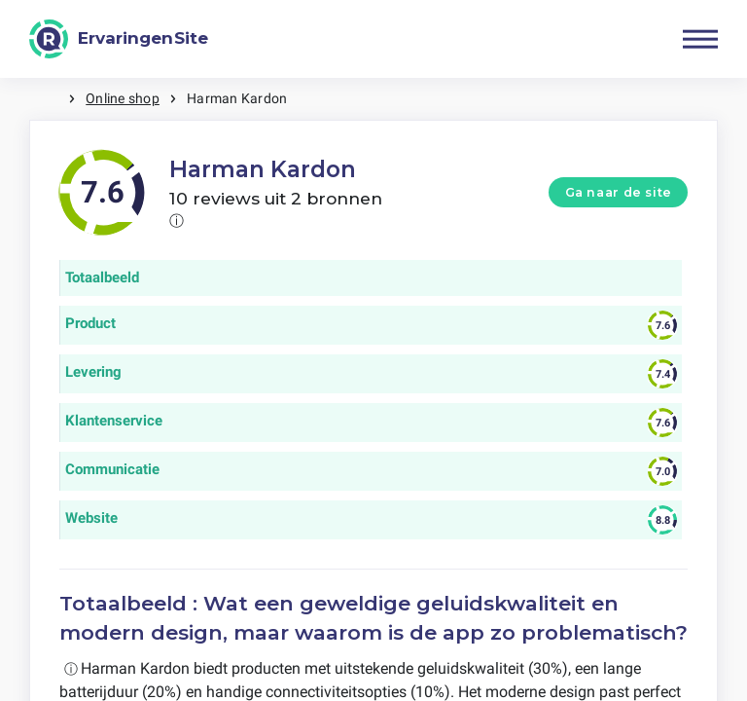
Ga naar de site (618, 192)
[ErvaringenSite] (118, 39)
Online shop (123, 98)
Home (48, 99)
